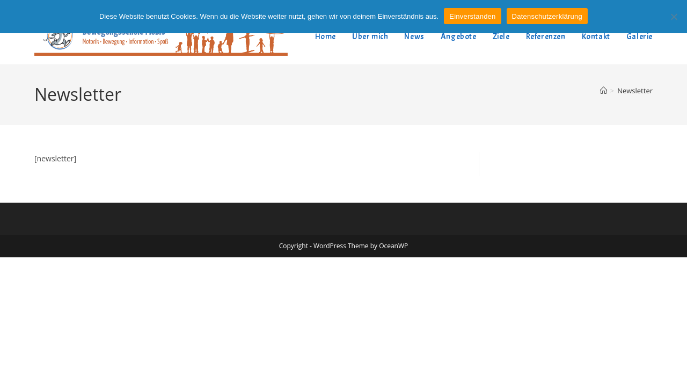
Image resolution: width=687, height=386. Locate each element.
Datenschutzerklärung (547, 16)
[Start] (603, 90)
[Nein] (673, 16)
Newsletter (635, 90)
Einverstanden (472, 16)
